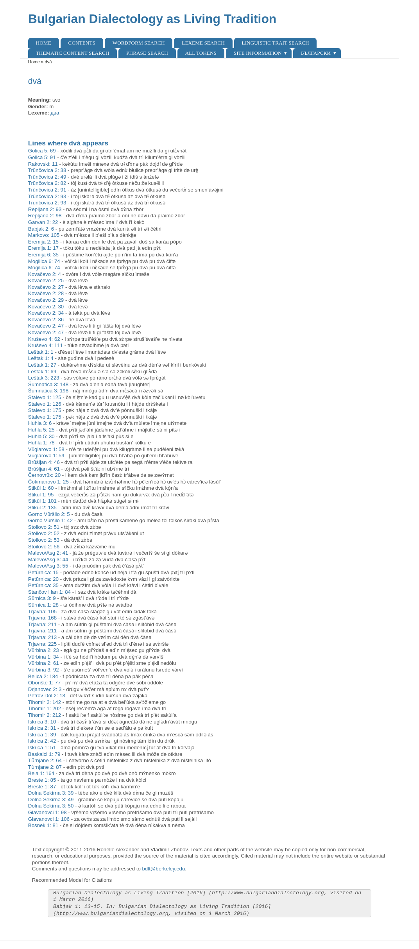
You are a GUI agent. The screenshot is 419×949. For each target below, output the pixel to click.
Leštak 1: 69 (42, 371)
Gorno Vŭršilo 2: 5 (49, 514)
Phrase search (147, 53)
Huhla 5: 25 (41, 430)
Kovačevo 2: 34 (46, 313)
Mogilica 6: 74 (44, 261)
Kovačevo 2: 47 (46, 326)
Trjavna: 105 (42, 611)
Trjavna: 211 (42, 624)
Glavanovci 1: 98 (47, 812)
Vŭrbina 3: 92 (43, 670)
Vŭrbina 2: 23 (43, 650)
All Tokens (201, 53)
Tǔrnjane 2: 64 (45, 760)
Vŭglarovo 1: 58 (46, 449)
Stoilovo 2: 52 (43, 533)
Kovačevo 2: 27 (46, 287)
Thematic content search (72, 53)
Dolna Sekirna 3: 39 (51, 793)
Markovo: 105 (43, 235)
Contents (81, 43)
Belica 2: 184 (43, 676)
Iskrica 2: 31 (42, 728)
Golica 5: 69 (42, 151)
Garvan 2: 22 (43, 222)
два (54, 113)
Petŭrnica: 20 (43, 579)
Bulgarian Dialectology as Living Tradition (152, 19)
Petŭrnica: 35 (43, 585)
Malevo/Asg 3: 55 (48, 566)
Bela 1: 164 (41, 773)
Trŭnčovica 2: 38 (47, 170)
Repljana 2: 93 (45, 209)
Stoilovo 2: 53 (43, 540)
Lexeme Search (203, 43)
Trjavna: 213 (42, 637)
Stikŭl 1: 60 (41, 488)
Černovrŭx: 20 (44, 475)
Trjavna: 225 (42, 644)
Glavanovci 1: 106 (49, 819)
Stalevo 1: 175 (44, 410)
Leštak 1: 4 (41, 358)
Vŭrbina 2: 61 (43, 663)
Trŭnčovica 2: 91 (47, 190)
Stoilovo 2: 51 (43, 527)
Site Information (258, 53)
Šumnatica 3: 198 (48, 391)
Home (43, 43)
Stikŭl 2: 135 (42, 507)
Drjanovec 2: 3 (45, 689)
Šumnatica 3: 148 (48, 384)
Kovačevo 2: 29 (46, 300)
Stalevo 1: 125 (44, 397)
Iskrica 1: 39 (42, 735)
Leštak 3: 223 (43, 378)
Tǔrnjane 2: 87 (45, 767)
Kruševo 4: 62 (44, 339)
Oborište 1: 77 (44, 683)
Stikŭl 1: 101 (42, 501)
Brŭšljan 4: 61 (44, 469)
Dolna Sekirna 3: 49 (51, 799)
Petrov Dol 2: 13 (46, 695)
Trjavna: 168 (42, 618)
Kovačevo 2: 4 (44, 274)
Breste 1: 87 (42, 787)
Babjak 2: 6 (41, 229)
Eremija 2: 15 (43, 242)
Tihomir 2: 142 (44, 702)
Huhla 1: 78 (41, 443)
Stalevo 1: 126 (44, 404)
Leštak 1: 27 (42, 365)
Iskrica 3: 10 (42, 722)
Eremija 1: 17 (43, 248)
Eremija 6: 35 (43, 255)
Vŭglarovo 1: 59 (46, 455)
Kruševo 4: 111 (45, 345)
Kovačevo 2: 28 (46, 293)
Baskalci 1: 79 (44, 754)
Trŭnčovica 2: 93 (47, 196)
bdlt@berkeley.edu (163, 869)
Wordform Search (139, 43)
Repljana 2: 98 (45, 215)
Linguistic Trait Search (275, 43)
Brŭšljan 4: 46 (44, 462)
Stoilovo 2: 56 (43, 547)
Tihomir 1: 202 (44, 708)
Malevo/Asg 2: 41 (48, 553)
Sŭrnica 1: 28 (43, 605)
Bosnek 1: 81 (43, 825)
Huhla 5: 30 (41, 436)
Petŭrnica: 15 (43, 572)
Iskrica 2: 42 (42, 741)
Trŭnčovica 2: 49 (47, 177)
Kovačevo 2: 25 (46, 280)
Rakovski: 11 (43, 164)
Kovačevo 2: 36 (46, 319)
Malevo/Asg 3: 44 (48, 559)
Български (316, 53)
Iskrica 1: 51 (42, 747)
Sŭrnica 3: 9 (42, 598)
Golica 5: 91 (42, 157)
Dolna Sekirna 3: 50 (51, 806)
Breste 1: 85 (42, 780)
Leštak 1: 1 (41, 352)
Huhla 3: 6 (40, 423)
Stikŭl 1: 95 (41, 495)
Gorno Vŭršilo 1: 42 (50, 520)
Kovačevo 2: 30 (46, 307)
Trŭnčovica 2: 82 (47, 183)
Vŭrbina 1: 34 (43, 657)
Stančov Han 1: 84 (49, 592)
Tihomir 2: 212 (44, 715)
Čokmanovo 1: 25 (48, 482)
